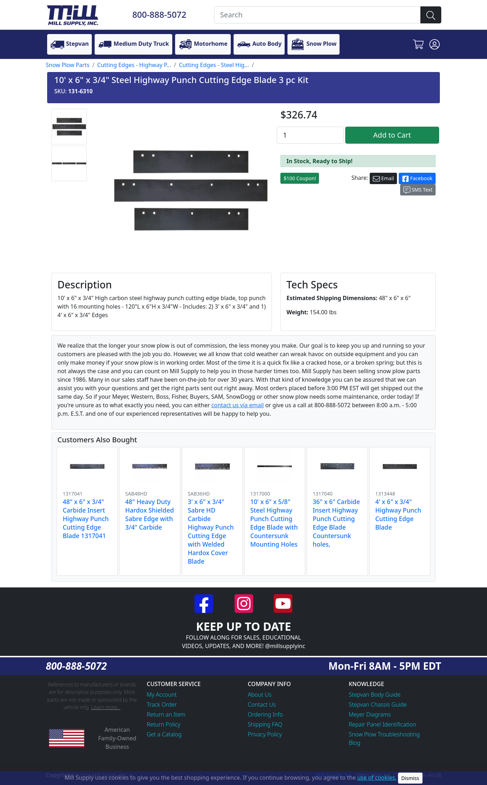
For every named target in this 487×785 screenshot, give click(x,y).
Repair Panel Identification (382, 724)
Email (383, 178)
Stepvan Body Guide (375, 694)
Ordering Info (265, 714)
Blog (354, 743)
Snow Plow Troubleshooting (384, 734)
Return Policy (163, 724)
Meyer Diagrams (370, 714)
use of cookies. (377, 777)
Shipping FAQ (265, 724)
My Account (162, 694)
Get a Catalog (164, 734)
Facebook (417, 178)
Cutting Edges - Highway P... (134, 65)
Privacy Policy (265, 734)
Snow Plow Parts (67, 65)
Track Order (162, 704)
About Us (260, 694)
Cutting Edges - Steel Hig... (214, 65)
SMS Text (417, 190)
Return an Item (166, 714)
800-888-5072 (159, 14)
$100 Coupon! (300, 178)
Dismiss (410, 778)
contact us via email (237, 405)
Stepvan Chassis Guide (378, 704)
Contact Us (262, 704)
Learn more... (106, 707)
